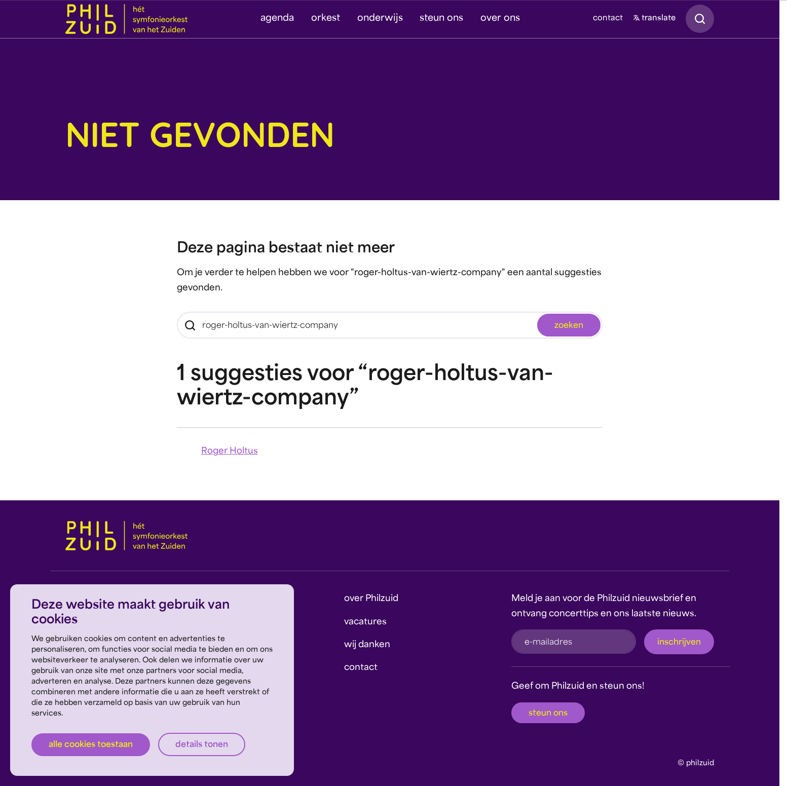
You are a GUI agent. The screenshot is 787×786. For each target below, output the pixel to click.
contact (608, 18)
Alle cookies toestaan (91, 745)
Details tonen (201, 745)
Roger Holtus (229, 451)
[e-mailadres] (573, 641)
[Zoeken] (390, 325)
